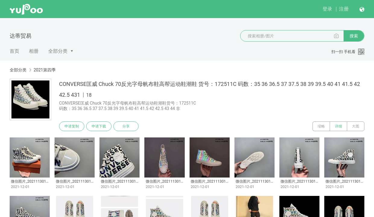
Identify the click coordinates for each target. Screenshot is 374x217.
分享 (126, 126)
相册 (34, 51)
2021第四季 (44, 70)
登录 (327, 9)
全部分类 (58, 51)
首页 (14, 51)
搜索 (354, 35)
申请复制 (71, 126)
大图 (355, 126)
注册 (344, 9)
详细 (338, 126)
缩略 (321, 126)
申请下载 (99, 126)
